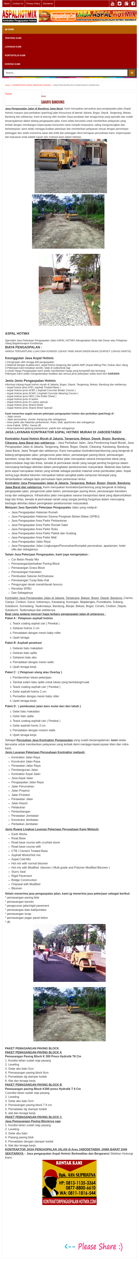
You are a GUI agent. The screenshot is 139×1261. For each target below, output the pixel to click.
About (6, 3)
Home (9, 29)
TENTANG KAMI (13, 38)
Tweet (8, 93)
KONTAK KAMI (12, 64)
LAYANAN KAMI (13, 47)
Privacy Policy (33, 3)
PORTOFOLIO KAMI (15, 55)
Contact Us (17, 3)
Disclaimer (48, 3)
